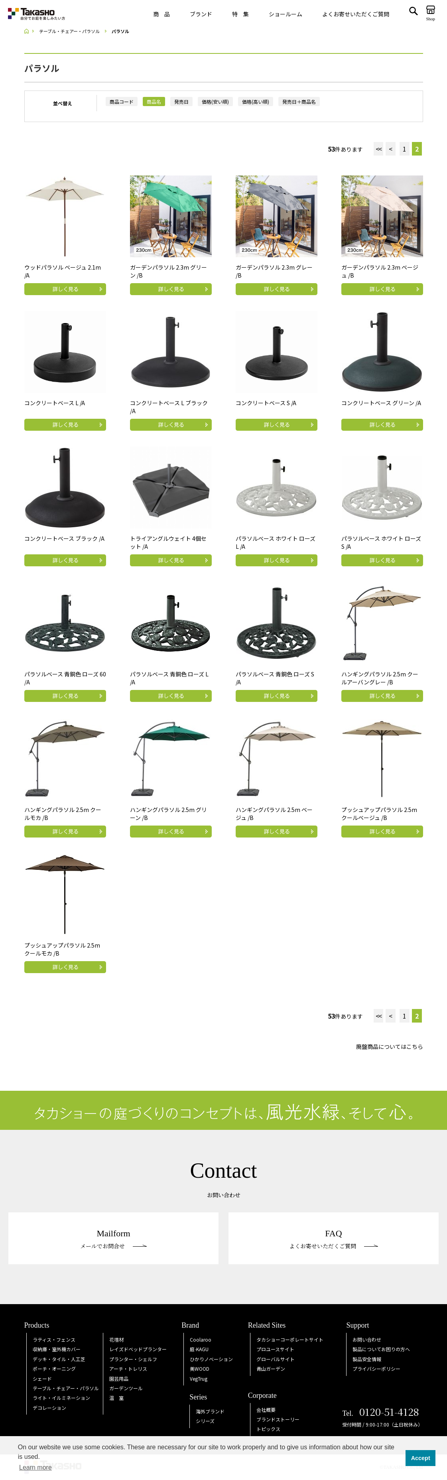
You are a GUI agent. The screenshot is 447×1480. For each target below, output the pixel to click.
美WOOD (199, 1368)
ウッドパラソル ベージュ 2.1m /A (62, 271)
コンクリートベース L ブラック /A (169, 407)
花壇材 (116, 1339)
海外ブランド (210, 1411)
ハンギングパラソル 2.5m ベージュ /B (274, 814)
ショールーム (285, 14)
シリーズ (205, 1420)
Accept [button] (420, 1458)
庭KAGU (199, 1349)
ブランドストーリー (277, 1419)
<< (378, 149)
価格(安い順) (215, 101)
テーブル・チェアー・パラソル (66, 1388)
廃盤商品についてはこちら (389, 1046)
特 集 (240, 14)
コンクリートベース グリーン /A (381, 403)
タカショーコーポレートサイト (289, 1339)
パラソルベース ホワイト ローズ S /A (381, 542)
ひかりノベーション (211, 1359)
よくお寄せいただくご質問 (355, 14)
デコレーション (49, 1407)
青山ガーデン (270, 1368)
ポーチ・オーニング (54, 1368)
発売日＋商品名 (299, 101)
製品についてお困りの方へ (381, 1349)
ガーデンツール (126, 1388)
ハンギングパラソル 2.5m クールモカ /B (62, 814)
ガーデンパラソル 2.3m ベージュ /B (379, 271)
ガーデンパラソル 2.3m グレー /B (274, 271)
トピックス (268, 1428)
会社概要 (266, 1409)
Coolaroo (200, 1339)
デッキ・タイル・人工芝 (59, 1359)
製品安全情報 (366, 1359)
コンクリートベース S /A (266, 403)
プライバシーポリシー (376, 1368)
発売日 (181, 101)
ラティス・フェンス (54, 1339)
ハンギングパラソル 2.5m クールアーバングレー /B (379, 678)
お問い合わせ (366, 1339)
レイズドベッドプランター (138, 1349)
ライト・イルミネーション (61, 1397)
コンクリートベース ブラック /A (64, 538)
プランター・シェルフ (133, 1359)
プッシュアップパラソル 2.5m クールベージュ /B (379, 814)
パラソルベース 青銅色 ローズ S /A (275, 678)
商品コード (122, 101)
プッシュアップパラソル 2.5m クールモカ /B (62, 949)
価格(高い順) (255, 101)
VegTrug (198, 1378)
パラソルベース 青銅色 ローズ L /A (169, 678)
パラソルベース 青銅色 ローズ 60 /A (65, 678)
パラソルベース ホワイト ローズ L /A (275, 542)
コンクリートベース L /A (54, 403)
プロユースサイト (275, 1349)
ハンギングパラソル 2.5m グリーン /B (168, 814)
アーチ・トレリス (128, 1368)
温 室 (116, 1397)
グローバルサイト (275, 1359)
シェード (42, 1378)
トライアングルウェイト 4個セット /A (168, 542)
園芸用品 (118, 1378)
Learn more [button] (35, 1467)
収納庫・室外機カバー (57, 1349)
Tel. (380, 1413)
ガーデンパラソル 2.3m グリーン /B (168, 271)
